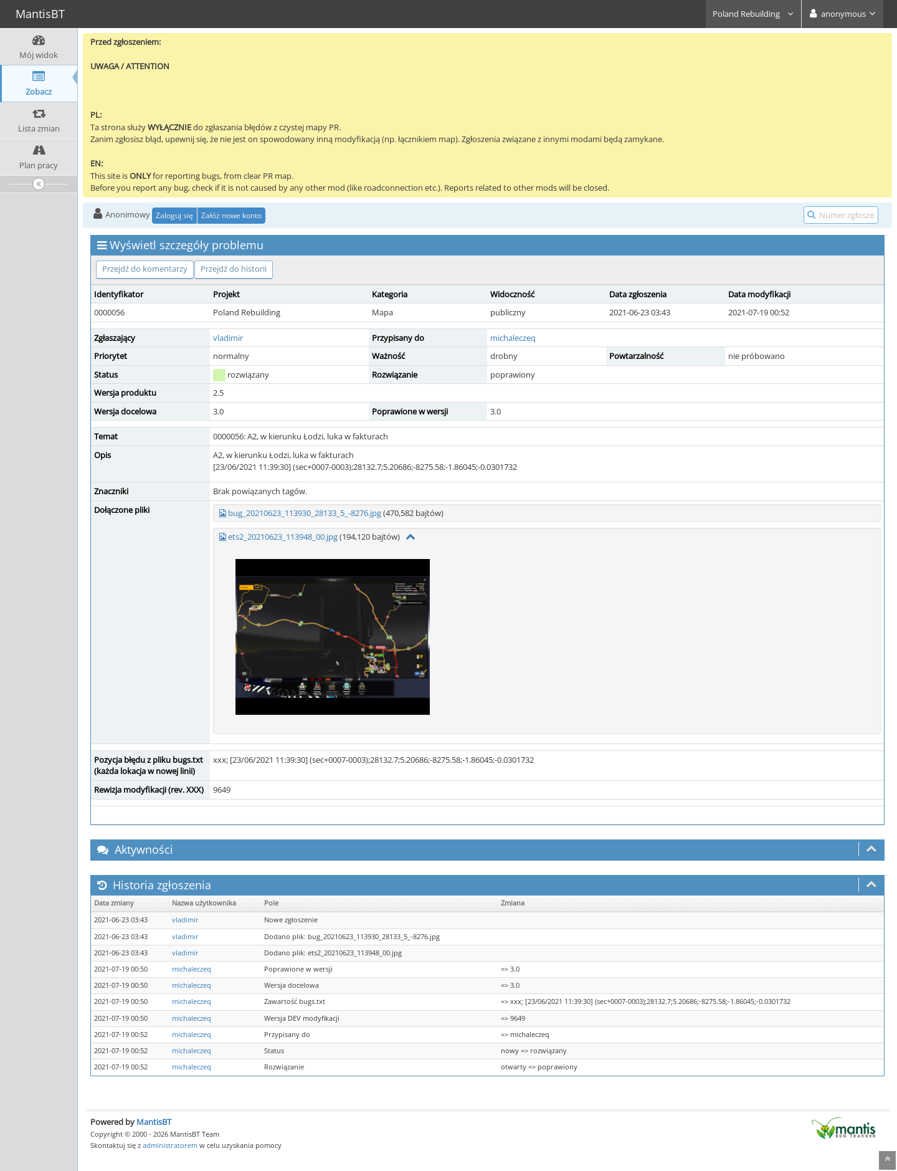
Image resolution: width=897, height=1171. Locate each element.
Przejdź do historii (234, 268)
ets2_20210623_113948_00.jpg (283, 536)
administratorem (170, 1145)
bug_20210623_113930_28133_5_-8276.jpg (304, 513)
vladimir (228, 337)
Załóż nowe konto (231, 215)
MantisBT (153, 1121)
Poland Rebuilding (753, 13)
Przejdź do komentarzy (144, 268)
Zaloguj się (174, 215)
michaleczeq (513, 337)
